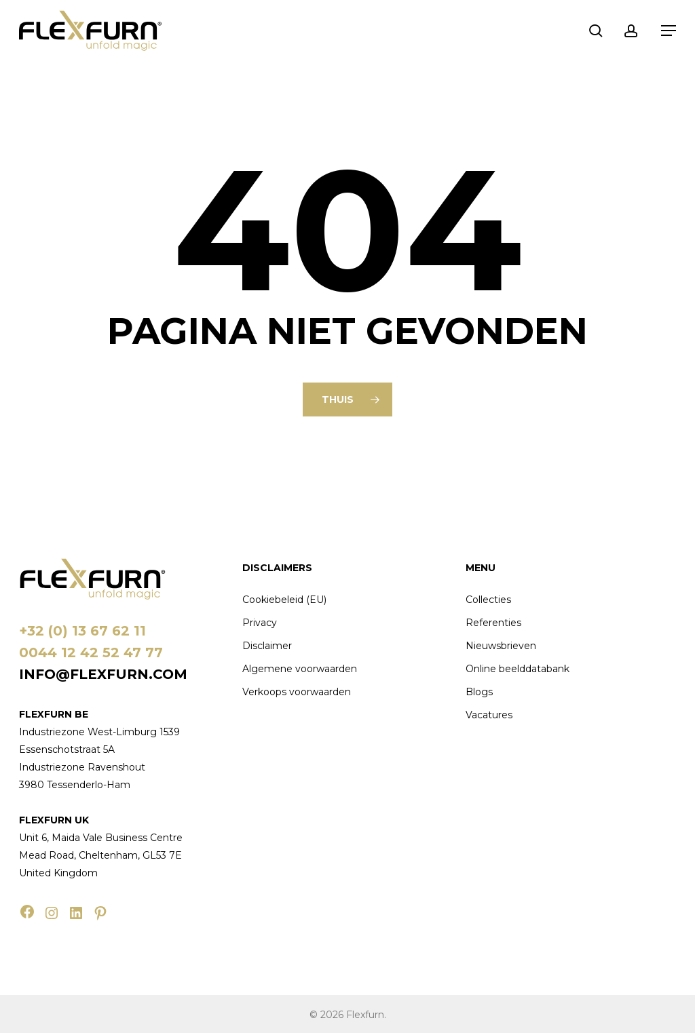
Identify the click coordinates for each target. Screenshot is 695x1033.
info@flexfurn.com (103, 674)
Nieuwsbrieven (501, 646)
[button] (668, 30)
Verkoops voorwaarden (296, 692)
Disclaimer (267, 646)
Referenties (493, 623)
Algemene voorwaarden (299, 669)
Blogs (479, 692)
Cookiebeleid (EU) (284, 599)
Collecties (488, 599)
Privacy (259, 623)
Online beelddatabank (517, 669)
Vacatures (489, 715)
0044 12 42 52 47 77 (91, 652)
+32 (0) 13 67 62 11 (82, 631)
